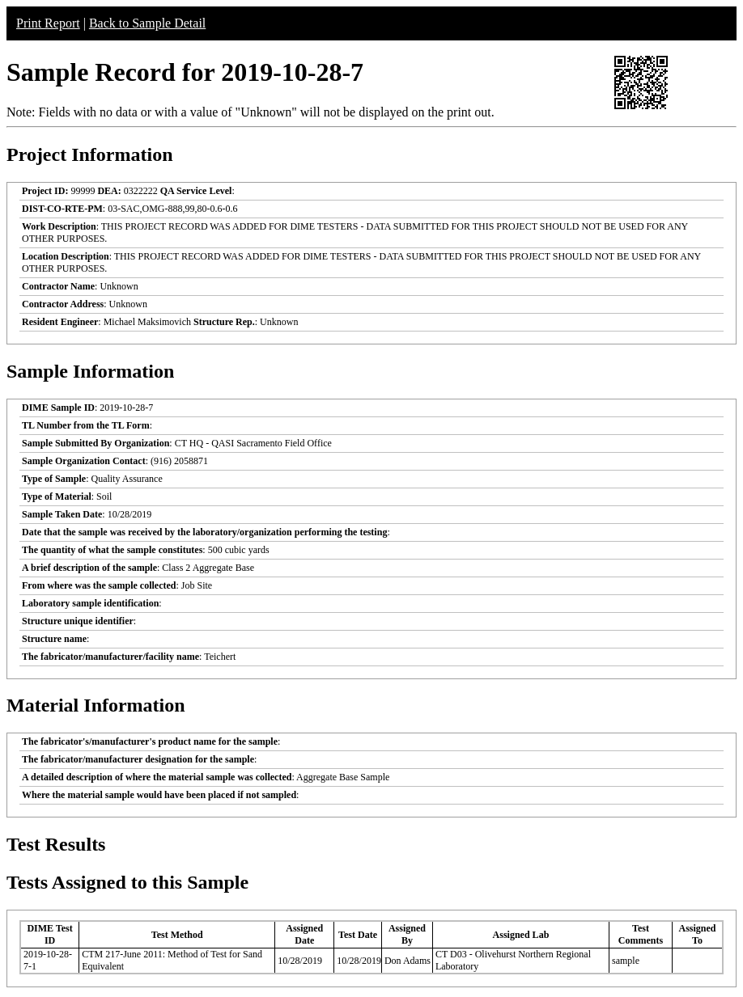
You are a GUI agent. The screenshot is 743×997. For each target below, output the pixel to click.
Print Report (48, 23)
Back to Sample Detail (147, 23)
